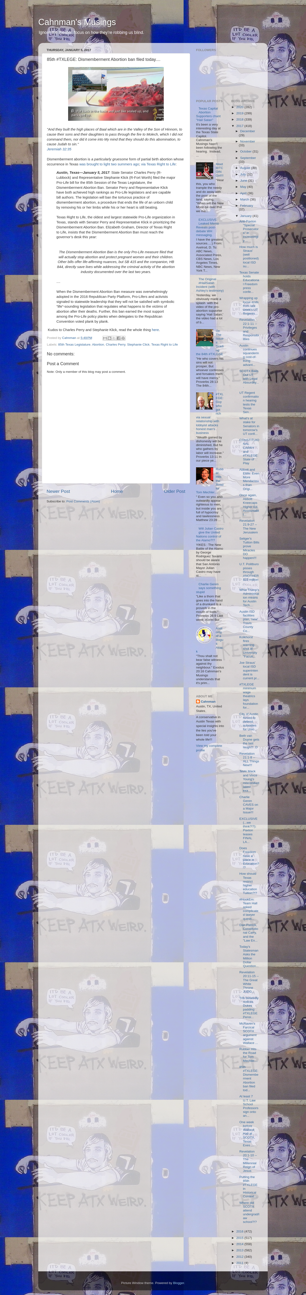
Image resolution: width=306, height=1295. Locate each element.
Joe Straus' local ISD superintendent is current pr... (249, 670)
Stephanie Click (138, 344)
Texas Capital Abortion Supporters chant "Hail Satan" (208, 114)
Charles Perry (116, 344)
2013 (240, 1250)
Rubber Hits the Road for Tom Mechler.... (248, 1055)
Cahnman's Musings (77, 22)
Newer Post (58, 491)
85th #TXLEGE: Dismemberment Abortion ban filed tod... (248, 1078)
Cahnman (208, 701)
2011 (240, 1263)
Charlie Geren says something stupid (208, 588)
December (247, 131)
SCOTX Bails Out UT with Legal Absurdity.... (249, 378)
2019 (240, 113)
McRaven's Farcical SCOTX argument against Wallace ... (248, 1033)
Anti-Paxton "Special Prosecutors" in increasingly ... (248, 231)
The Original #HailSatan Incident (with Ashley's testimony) (210, 285)
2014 (240, 1244)
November (247, 141)
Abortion (98, 344)
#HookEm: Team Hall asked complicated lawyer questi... (248, 909)
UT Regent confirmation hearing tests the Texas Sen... (249, 402)
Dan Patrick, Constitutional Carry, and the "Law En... (248, 932)
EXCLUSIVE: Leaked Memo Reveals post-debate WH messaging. (207, 227)
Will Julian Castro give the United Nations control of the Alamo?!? (210, 534)
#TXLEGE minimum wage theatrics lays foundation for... (248, 696)
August (245, 168)
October (246, 151)
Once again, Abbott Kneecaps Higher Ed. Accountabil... (249, 504)
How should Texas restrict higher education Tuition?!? (248, 883)
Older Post (174, 491)
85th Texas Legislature (74, 344)
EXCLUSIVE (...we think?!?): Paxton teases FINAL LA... (248, 830)
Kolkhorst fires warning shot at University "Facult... (248, 646)
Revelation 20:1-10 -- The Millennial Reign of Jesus (248, 1161)
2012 (240, 1256)
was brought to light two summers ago (109, 164)
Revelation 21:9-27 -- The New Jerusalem (248, 526)
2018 (240, 119)
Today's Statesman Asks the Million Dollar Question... (248, 956)
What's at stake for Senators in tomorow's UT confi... (249, 426)
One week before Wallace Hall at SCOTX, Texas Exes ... (247, 1133)
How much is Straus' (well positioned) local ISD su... (249, 256)
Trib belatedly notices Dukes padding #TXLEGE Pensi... (249, 1007)
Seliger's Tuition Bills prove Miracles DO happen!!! (249, 548)
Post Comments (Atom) (83, 501)
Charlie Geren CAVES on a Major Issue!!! (248, 804)
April (244, 193)
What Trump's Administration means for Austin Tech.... (249, 597)
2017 (240, 126)
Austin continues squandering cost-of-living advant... (249, 355)
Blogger (178, 1283)
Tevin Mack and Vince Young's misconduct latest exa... (249, 780)
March (245, 199)
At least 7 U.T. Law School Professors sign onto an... (248, 1106)
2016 (240, 1231)
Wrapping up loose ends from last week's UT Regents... (248, 305)
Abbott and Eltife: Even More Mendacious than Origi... (249, 479)
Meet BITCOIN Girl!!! (219, 170)
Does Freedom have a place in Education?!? (249, 857)
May (243, 187)
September (248, 158)
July (243, 174)
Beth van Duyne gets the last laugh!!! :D (249, 741)
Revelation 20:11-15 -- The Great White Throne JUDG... (249, 981)
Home (117, 491)
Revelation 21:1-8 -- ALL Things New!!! (249, 759)
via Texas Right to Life (158, 164)
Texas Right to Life (164, 344)
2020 (240, 107)
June (244, 180)
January (246, 216)
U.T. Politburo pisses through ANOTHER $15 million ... (249, 573)
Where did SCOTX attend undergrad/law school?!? (249, 1212)
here (155, 330)
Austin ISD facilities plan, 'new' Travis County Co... (248, 621)
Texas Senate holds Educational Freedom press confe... (249, 282)
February (246, 205)
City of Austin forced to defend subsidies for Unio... (248, 721)
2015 (240, 1238)
